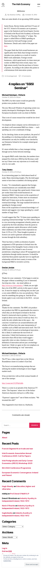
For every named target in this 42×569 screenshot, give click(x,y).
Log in (4, 548)
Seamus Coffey (15, 15)
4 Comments (26, 76)
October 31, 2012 (31, 15)
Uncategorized (11, 76)
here (5, 46)
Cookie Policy (7, 560)
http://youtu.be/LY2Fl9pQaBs (12, 383)
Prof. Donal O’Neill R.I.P (19, 494)
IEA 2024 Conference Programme (16, 468)
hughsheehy (7, 513)
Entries (7, 551)
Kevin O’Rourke (8, 506)
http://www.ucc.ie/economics (12, 285)
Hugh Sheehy (7, 486)
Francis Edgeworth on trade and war (17, 449)
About (4, 438)
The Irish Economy (21, 4)
